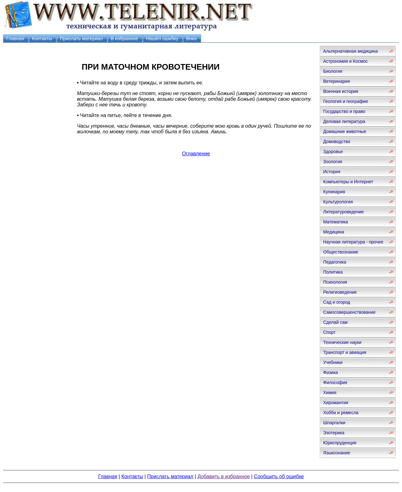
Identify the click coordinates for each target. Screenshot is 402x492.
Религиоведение (340, 292)
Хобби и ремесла (340, 412)
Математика (335, 221)
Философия (335, 382)
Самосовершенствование (349, 312)
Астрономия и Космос (345, 61)
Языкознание (336, 452)
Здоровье (333, 151)
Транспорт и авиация (344, 352)
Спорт (329, 332)
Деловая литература (344, 121)
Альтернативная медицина (350, 51)
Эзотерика (334, 432)
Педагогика (334, 262)
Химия (329, 392)
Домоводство (336, 141)
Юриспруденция (339, 442)
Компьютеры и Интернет (348, 181)
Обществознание (340, 251)
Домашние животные (344, 131)
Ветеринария (336, 81)
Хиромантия (335, 402)
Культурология (338, 201)
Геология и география (345, 101)
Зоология (332, 161)
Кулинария (334, 191)
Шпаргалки (334, 422)
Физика (330, 372)
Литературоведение (343, 211)
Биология (332, 71)
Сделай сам (335, 322)
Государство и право (344, 111)
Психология (335, 282)
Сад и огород (336, 302)
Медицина (333, 231)
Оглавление (196, 153)
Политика (333, 272)
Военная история (340, 91)
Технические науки (342, 342)
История (331, 171)
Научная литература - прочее (353, 241)
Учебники (332, 362)
